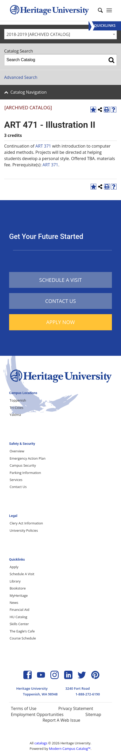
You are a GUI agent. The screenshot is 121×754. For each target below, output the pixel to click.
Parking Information (25, 472)
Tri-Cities (16, 407)
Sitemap (93, 714)
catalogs (40, 743)
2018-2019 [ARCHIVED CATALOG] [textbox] (38, 34)
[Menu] (105, 25)
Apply (14, 567)
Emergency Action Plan (27, 458)
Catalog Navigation (28, 92)
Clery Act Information (26, 523)
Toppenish (18, 400)
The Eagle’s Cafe (22, 631)
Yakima (15, 414)
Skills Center (19, 624)
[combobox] (60, 34)
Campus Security (23, 465)
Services (16, 479)
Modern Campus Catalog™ (70, 748)
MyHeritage (19, 595)
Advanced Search (20, 77)
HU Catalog (18, 616)
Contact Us (18, 486)
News (14, 602)
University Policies (24, 530)
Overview (17, 451)
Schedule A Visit (22, 574)
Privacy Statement (75, 708)
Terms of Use (23, 708)
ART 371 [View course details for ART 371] (43, 146)
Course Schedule (23, 638)
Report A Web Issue (61, 720)
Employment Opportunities (37, 714)
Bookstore (18, 588)
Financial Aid (19, 609)
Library (15, 581)
